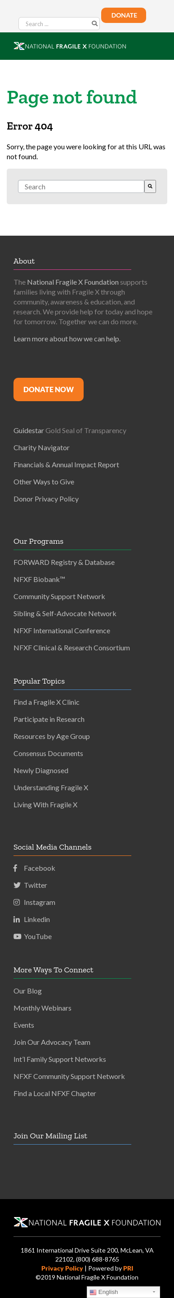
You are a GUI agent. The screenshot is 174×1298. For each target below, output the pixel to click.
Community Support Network (59, 596)
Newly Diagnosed (40, 770)
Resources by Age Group (51, 736)
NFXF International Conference (61, 630)
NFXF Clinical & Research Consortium (71, 647)
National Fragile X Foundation (73, 282)
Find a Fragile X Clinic (46, 702)
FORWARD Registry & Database (64, 562)
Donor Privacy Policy (46, 498)
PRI (128, 1268)
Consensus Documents (48, 753)
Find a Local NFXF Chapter (54, 1093)
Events (23, 1024)
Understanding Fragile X (50, 787)
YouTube (32, 936)
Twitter (30, 885)
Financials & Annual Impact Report (66, 464)
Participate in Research (49, 719)
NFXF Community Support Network (69, 1076)
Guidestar (28, 430)
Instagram (34, 902)
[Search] (150, 186)
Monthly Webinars (42, 1007)
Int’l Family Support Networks (59, 1059)
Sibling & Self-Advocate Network (64, 613)
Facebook (34, 868)
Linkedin (31, 919)
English (103, 1292)
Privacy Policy (62, 1268)
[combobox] (81, 186)
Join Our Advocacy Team (51, 1042)
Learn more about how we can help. (66, 338)
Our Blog (27, 990)
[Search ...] (59, 23)
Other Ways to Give (43, 481)
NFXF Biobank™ (39, 579)
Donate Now (48, 389)
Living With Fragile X (45, 804)
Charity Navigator (41, 447)
